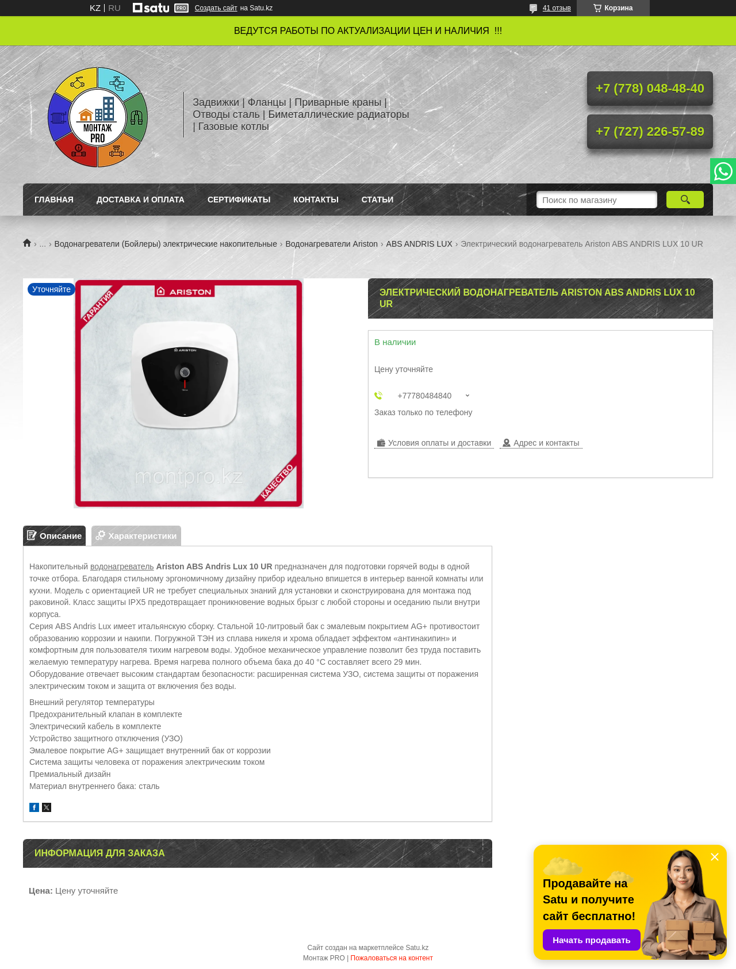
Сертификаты (239, 199)
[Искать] (685, 199)
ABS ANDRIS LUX (419, 243)
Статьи (378, 199)
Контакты (315, 199)
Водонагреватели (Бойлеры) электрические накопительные (166, 243)
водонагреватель (122, 566)
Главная (54, 199)
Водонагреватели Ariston (331, 243)
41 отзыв (557, 8)
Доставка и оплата (141, 199)
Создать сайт (216, 8)
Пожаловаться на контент (392, 958)
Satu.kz (416, 948)
